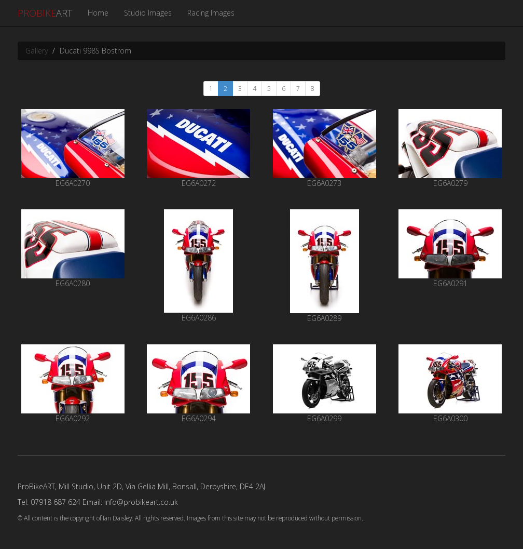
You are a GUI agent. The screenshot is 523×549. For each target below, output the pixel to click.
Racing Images (211, 13)
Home (98, 13)
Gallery (36, 51)
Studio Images (148, 13)
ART (45, 13)
